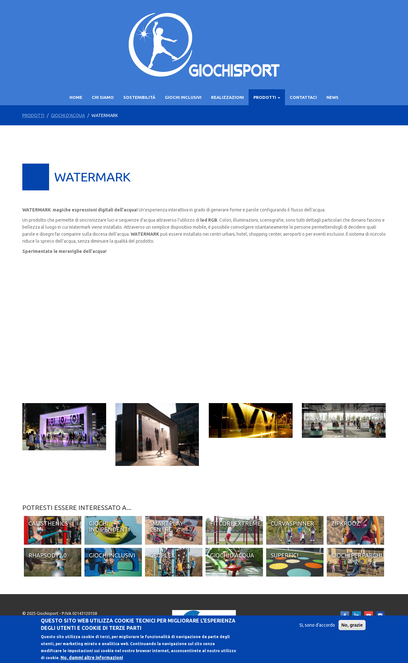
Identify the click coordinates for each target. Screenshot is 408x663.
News (332, 97)
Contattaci (303, 97)
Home (75, 97)
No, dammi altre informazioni (92, 657)
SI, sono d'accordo (317, 625)
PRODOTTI (266, 97)
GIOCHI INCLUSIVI (183, 97)
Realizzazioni (227, 97)
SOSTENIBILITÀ (139, 97)
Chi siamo (103, 97)
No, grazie (352, 625)
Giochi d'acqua (68, 115)
